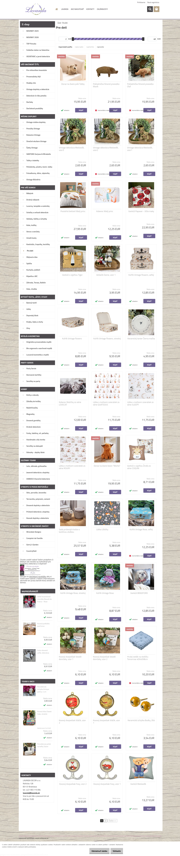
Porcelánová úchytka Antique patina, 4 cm (43, 689)
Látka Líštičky (102, 529)
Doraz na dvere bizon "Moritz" (107, 466)
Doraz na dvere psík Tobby (73, 84)
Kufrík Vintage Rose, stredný (73, 593)
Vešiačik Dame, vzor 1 (106, 275)
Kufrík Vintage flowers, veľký (141, 275)
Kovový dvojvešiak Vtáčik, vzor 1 (106, 721)
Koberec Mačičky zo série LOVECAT (70, 403)
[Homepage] (56, 9)
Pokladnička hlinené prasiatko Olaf (140, 85)
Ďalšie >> (112, 820)
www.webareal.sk (41, 838)
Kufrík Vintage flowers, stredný (107, 338)
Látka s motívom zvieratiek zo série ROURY (72, 467)
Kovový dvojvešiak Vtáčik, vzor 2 (72, 721)
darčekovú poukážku (37, 576)
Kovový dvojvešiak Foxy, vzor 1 (107, 784)
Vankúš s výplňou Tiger (72, 275)
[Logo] (36, 9)
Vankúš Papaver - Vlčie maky (141, 211)
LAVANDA (64, 9)
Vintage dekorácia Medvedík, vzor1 (140, 148)
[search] (150, 9)
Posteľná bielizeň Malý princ (72, 211)
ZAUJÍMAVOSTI (102, 9)
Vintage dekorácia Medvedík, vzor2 (105, 148)
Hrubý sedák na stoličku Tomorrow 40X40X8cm (137, 657)
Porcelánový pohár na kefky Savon (44, 745)
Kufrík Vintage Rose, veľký (141, 529)
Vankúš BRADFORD (139, 593)
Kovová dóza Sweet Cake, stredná (44, 712)
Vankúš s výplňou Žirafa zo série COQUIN (139, 467)
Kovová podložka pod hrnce (43, 624)
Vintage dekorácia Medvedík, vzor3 (71, 148)
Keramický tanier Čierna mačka (141, 338)
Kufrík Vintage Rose (105, 593)
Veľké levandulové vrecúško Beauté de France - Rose (44, 599)
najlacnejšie (79, 47)
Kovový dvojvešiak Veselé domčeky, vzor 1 (70, 657)
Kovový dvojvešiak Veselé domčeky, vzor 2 (104, 657)
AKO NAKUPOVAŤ (77, 9)
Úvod (59, 22)
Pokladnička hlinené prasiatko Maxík (106, 85)
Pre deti (65, 22)
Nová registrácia (153, 2)
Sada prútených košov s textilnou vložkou (69, 530)
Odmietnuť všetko (97, 850)
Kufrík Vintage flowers (72, 338)
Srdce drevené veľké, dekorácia (43, 651)
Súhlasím (116, 850)
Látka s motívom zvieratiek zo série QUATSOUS (106, 403)
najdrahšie (90, 47)
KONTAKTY (90, 9)
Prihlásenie (141, 2)
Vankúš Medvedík (138, 784)
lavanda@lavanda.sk (31, 792)
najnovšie (100, 47)
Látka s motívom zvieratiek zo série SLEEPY (140, 403)
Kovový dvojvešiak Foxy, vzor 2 (73, 784)
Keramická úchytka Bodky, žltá (141, 720)
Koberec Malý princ (104, 211)
